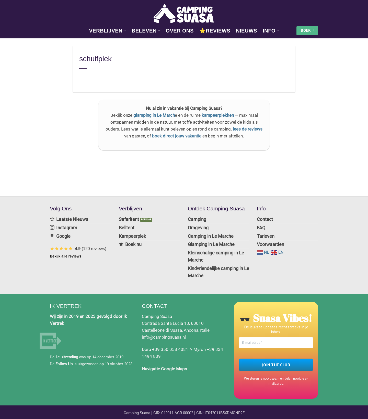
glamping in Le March (154, 115)
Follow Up (64, 361)
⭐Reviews (214, 31)
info (271, 31)
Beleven (146, 31)
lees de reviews (247, 129)
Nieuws (246, 31)
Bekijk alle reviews (66, 255)
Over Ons (180, 31)
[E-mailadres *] (276, 340)
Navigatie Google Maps (164, 366)
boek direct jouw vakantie (176, 135)
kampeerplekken (218, 115)
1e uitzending (66, 354)
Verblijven (107, 31)
